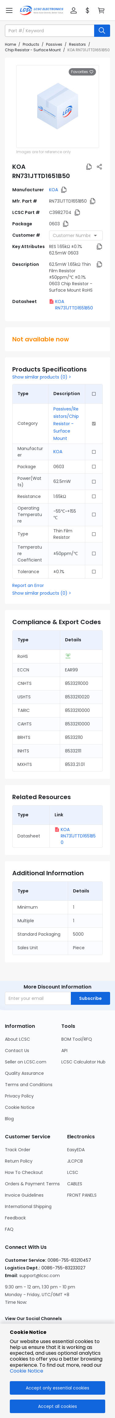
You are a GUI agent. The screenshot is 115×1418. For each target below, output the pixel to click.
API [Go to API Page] (64, 1050)
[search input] (50, 31)
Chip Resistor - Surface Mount (33, 49)
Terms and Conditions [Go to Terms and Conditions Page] (28, 1085)
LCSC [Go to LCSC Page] (72, 1172)
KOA (53, 190)
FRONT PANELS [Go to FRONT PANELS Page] (82, 1195)
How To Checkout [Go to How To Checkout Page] (24, 1172)
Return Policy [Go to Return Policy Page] (19, 1161)
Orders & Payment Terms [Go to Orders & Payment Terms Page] (32, 1184)
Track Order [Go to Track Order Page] (17, 1150)
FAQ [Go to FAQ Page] (9, 1229)
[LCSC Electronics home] (41, 10)
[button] (73, 10)
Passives (54, 44)
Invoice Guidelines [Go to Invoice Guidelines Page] (24, 1195)
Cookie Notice (26, 1370)
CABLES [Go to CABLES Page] (74, 1184)
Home (10, 44)
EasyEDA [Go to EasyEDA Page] (76, 1150)
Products (31, 44)
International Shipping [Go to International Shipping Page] (28, 1206)
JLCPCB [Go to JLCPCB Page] (75, 1161)
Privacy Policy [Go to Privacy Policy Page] (19, 1096)
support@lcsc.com (39, 1275)
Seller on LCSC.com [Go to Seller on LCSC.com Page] (25, 1062)
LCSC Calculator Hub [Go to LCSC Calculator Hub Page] (83, 1062)
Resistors (77, 44)
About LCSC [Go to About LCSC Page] (17, 1039)
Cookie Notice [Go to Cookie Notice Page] (20, 1107)
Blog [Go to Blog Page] (9, 1119)
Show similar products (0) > (41, 377)
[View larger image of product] (57, 106)
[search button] (102, 31)
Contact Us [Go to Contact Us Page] (17, 1050)
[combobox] (76, 235)
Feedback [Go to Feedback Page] (15, 1218)
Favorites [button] (82, 72)
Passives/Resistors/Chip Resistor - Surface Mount (66, 423)
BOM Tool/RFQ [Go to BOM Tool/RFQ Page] (76, 1039)
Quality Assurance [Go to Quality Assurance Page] (24, 1073)
